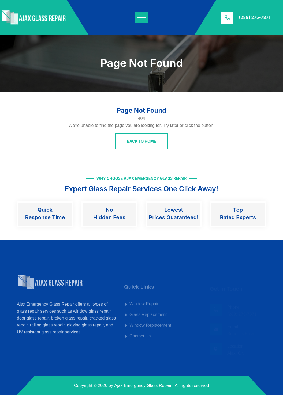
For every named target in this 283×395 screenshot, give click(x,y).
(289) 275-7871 (254, 17)
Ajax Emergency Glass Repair (142, 385)
